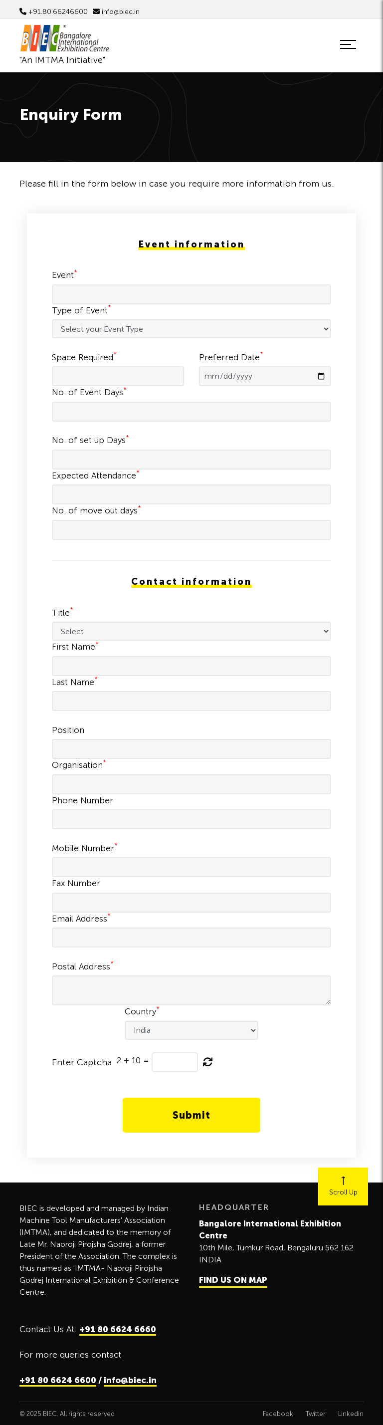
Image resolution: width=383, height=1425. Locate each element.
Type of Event (81, 309)
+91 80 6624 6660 (117, 1329)
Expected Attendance (96, 475)
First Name (75, 646)
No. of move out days (96, 509)
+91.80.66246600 (53, 11)
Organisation (79, 764)
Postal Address (83, 965)
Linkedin (351, 1414)
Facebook (278, 1414)
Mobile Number (85, 847)
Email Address (81, 918)
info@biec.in (116, 11)
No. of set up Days (90, 439)
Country (142, 1010)
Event (64, 274)
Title (62, 612)
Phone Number (82, 800)
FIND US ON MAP (233, 1280)
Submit (191, 1115)
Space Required (84, 356)
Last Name (75, 681)
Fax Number (76, 883)
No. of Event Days (89, 391)
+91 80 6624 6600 (57, 1380)
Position (68, 730)
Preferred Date (231, 356)
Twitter (316, 1414)
